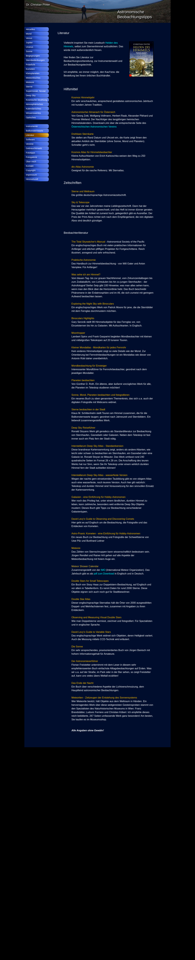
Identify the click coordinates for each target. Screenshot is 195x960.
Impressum (31, 175)
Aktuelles (30, 29)
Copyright (30, 170)
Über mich (31, 161)
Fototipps (30, 153)
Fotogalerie (31, 157)
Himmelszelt (32, 179)
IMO (103, 570)
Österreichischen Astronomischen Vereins (94, 126)
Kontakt (30, 166)
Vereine (30, 144)
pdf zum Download (104, 573)
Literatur (30, 135)
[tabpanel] (80, 33)
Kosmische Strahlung (36, 100)
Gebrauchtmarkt (34, 148)
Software (30, 139)
